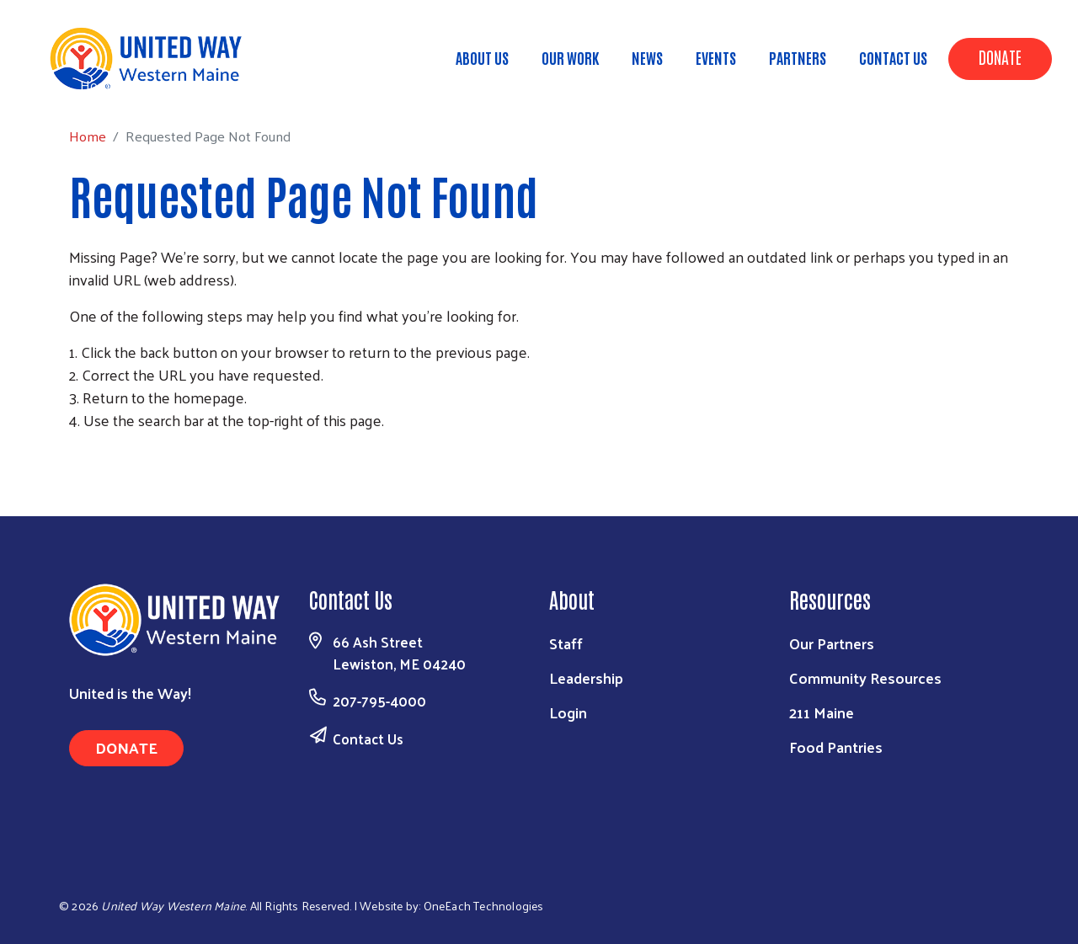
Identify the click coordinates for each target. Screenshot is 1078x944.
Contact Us (893, 57)
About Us (482, 57)
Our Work (570, 57)
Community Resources (865, 677)
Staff (566, 643)
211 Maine (821, 712)
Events (716, 57)
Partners (797, 57)
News (647, 57)
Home (98, 84)
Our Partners (831, 643)
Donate (1000, 56)
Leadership (586, 677)
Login (568, 712)
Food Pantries (836, 746)
